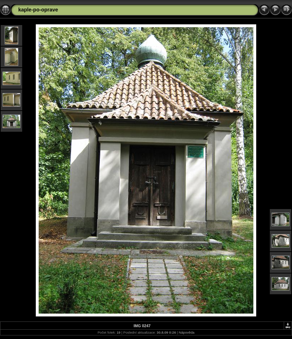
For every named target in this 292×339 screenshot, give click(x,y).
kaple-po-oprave (38, 10)
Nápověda (187, 332)
